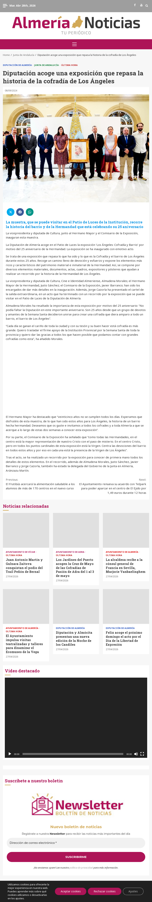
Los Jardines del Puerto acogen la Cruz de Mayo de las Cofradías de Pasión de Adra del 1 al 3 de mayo (76, 530)
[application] (76, 718)
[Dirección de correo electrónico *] (76, 843)
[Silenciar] (136, 754)
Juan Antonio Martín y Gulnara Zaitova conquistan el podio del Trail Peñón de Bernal (26, 530)
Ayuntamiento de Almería (122, 552)
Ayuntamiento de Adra (70, 552)
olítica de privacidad (82, 867)
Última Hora (69, 65)
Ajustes (133, 889)
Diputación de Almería (17, 65)
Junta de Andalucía (46, 65)
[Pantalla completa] (142, 754)
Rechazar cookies (104, 889)
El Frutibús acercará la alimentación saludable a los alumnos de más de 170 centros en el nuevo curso (41, 483)
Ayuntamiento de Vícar (21, 552)
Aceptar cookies (70, 889)
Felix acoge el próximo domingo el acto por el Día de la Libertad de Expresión (126, 606)
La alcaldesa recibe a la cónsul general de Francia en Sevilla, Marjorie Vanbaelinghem (126, 530)
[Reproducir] (10, 754)
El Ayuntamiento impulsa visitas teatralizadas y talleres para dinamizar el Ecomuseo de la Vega (26, 606)
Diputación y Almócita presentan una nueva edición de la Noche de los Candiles (76, 606)
